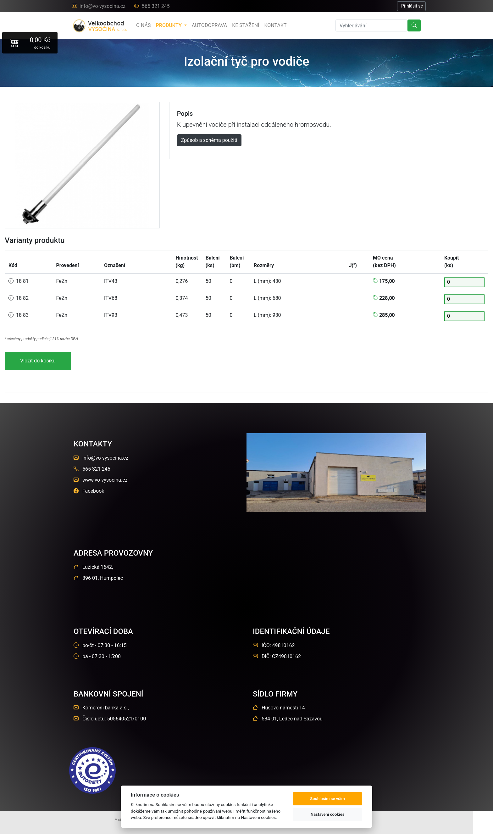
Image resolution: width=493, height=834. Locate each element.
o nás (143, 25)
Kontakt (275, 25)
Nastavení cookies (328, 814)
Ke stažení (245, 25)
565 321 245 (152, 6)
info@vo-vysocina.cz (99, 6)
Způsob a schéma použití (209, 140)
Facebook (89, 491)
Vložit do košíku (38, 361)
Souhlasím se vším (327, 798)
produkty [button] (169, 25)
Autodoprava (209, 25)
